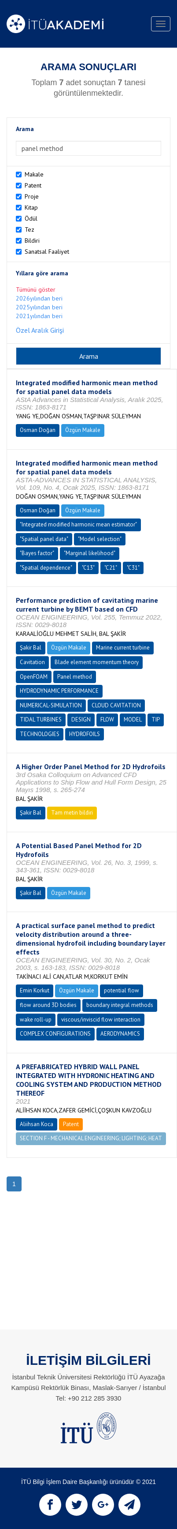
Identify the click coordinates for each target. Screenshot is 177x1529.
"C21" (110, 567)
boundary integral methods (119, 1005)
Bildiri (32, 240)
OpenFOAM (34, 676)
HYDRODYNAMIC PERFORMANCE (59, 691)
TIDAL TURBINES (41, 719)
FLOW (107, 719)
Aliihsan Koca (36, 1124)
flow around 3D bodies (48, 1005)
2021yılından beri (39, 316)
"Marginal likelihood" (89, 553)
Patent (33, 185)
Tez (29, 229)
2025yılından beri (39, 307)
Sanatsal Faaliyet (47, 251)
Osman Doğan (37, 430)
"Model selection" (100, 539)
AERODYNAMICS (120, 1033)
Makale (34, 174)
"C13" (88, 567)
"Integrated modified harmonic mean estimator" (78, 524)
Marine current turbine (123, 647)
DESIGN (81, 719)
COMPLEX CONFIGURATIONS (55, 1033)
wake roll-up (36, 1019)
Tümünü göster (35, 289)
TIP (155, 719)
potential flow (121, 990)
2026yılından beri (39, 298)
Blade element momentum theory (97, 662)
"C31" (133, 567)
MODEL (133, 719)
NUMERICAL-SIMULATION (51, 705)
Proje (32, 196)
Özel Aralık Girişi (40, 330)
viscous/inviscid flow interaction (100, 1019)
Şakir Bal (30, 647)
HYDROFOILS (84, 734)
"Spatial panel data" (44, 539)
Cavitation (32, 662)
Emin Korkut (34, 990)
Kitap (31, 207)
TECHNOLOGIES (39, 734)
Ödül (31, 218)
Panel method (74, 676)
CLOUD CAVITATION (116, 705)
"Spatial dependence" (46, 567)
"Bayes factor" (37, 553)
